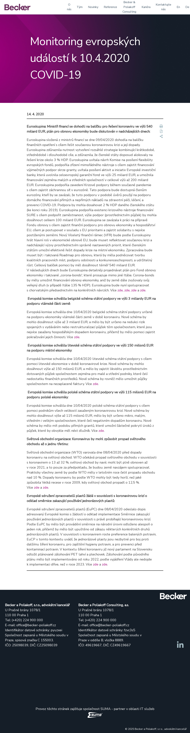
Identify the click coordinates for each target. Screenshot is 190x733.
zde (120, 290)
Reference (110, 7)
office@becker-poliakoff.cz (36, 625)
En (178, 7)
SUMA (106, 709)
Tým (80, 7)
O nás (69, 7)
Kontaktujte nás (163, 7)
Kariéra (146, 7)
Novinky (93, 7)
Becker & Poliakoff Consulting (129, 7)
